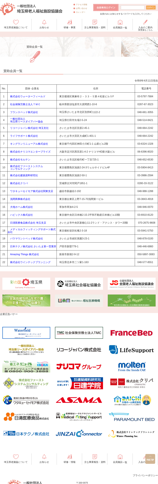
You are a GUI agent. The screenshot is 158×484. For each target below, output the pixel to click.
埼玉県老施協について (16, 27)
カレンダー (80, 12)
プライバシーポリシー (145, 475)
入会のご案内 (145, 28)
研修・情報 (70, 462)
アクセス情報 (81, 5)
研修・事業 (70, 27)
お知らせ (44, 27)
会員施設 (120, 27)
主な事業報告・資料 (95, 27)
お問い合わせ (81, 8)
